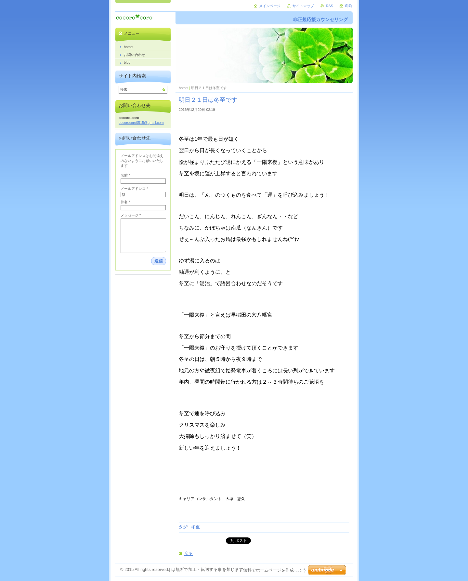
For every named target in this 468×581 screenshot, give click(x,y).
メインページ (269, 6)
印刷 (348, 6)
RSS (329, 6)
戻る (188, 553)
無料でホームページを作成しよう (274, 570)
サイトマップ (303, 6)
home (183, 88)
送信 (158, 260)
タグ (183, 526)
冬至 (195, 526)
